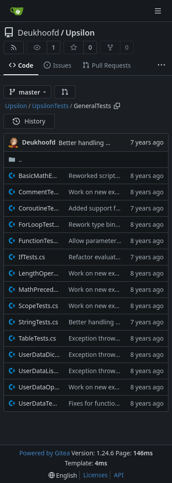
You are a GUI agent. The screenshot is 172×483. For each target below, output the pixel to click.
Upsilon (79, 32)
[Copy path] (117, 106)
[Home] (16, 11)
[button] (64, 91)
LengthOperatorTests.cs (39, 273)
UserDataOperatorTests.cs (39, 387)
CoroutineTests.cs (39, 208)
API (118, 475)
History (29, 121)
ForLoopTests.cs (39, 224)
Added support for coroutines (111, 208)
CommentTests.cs (39, 192)
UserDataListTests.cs (39, 371)
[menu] (63, 475)
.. (15, 159)
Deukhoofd (38, 32)
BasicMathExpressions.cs (39, 175)
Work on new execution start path (117, 192)
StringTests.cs (38, 322)
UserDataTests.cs (39, 403)
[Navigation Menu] (159, 11)
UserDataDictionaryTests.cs (39, 354)
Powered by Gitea (44, 453)
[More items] (161, 65)
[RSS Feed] (14, 47)
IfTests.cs (32, 257)
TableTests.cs (37, 338)
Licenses (95, 475)
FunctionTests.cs (39, 240)
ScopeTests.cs (38, 305)
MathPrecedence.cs (39, 289)
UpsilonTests (50, 106)
